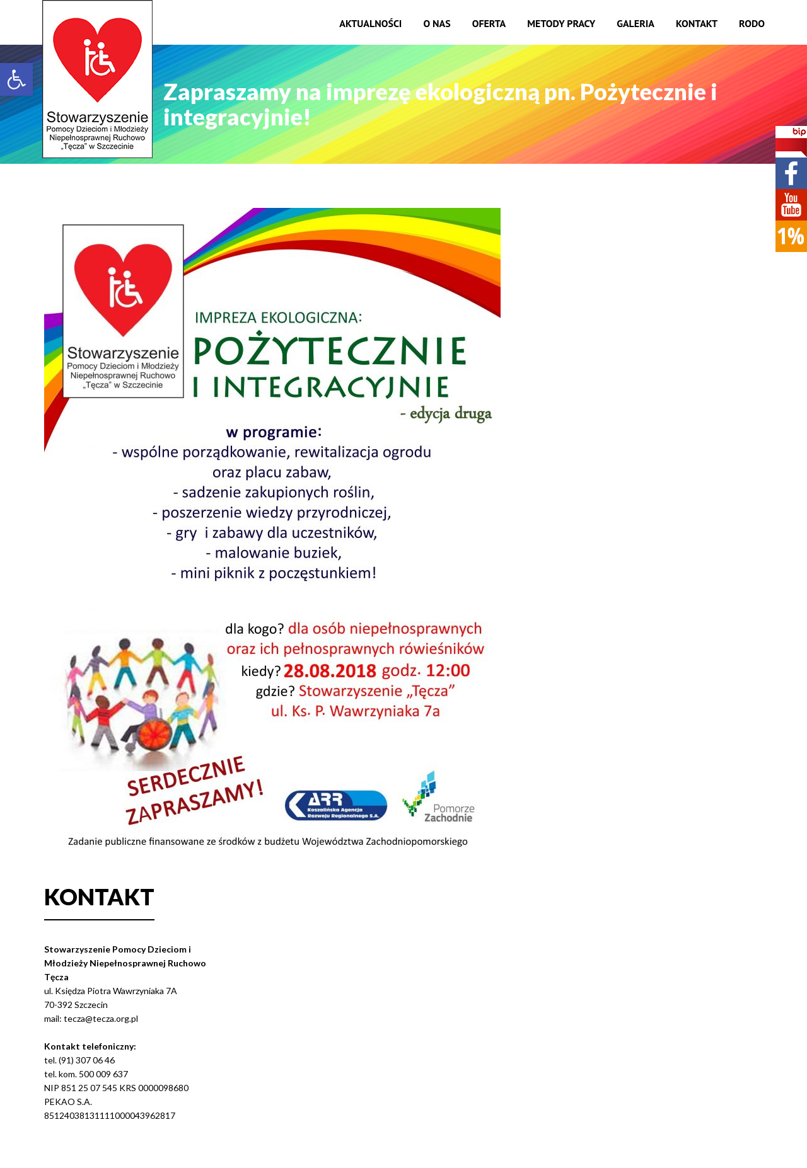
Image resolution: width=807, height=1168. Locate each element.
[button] (16, 79)
